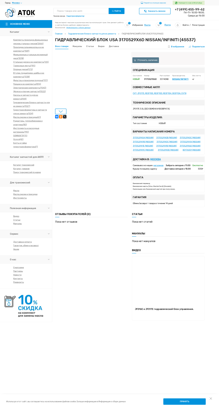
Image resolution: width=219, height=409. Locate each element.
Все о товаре (61, 46)
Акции (16, 249)
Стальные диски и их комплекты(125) (31, 62)
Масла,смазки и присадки (25, 194)
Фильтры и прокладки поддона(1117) (30, 80)
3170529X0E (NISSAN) (168, 150)
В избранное (177, 46)
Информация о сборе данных (78, 28)
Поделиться (197, 46)
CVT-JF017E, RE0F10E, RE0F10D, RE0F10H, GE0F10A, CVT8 (159, 93)
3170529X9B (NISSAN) (143, 142)
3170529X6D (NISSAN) (190, 146)
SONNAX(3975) (20, 136)
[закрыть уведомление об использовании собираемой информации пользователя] (211, 398)
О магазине (18, 267)
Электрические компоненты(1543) (29, 88)
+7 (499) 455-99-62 (190, 9)
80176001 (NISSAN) (191, 150)
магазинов (158, 165)
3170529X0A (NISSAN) (143, 138)
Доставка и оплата (22, 242)
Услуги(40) (18, 139)
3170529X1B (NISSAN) (166, 146)
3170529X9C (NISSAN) (143, 150)
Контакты (18, 278)
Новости (17, 275)
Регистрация (198, 25)
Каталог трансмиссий (23, 165)
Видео (16, 216)
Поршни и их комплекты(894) (27, 84)
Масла (16, 190)
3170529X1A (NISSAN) (190, 142)
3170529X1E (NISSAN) (143, 146)
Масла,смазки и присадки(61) (27, 117)
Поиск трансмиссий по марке (27, 172)
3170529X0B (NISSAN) (166, 138)
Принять (184, 401)
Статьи (16, 220)
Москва (155, 159)
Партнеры (18, 271)
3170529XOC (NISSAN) (167, 142)
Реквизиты (18, 282)
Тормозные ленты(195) (24, 66)
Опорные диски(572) (23, 69)
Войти (186, 25)
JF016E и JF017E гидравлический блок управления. (164, 309)
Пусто (147, 25)
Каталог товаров (21, 169)
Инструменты (20, 198)
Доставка (114, 46)
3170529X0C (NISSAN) (190, 138)
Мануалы (17, 223)
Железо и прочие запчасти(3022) (29, 91)
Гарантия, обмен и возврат (26, 245)
